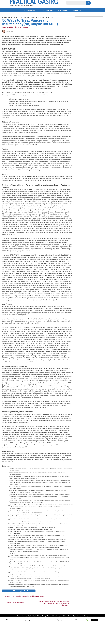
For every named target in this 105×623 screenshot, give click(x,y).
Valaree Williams (8, 31)
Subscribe (77, 10)
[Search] (76, 3)
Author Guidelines (83, 616)
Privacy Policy (41, 616)
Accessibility (61, 616)
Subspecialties (29, 10)
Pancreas (40, 596)
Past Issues (62, 10)
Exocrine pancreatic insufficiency (26, 596)
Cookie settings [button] (84, 620)
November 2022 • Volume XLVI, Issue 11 (15, 27)
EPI (14, 596)
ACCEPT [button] (94, 620)
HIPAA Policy (71, 616)
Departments (47, 10)
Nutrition (7, 596)
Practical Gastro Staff (28, 616)
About (18, 616)
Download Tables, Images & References (18, 591)
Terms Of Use (51, 616)
